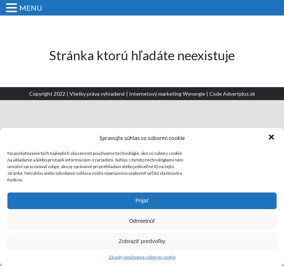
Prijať (142, 200)
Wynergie (194, 94)
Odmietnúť (142, 221)
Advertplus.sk (239, 94)
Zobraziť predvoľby (142, 241)
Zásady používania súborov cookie (142, 257)
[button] (272, 137)
